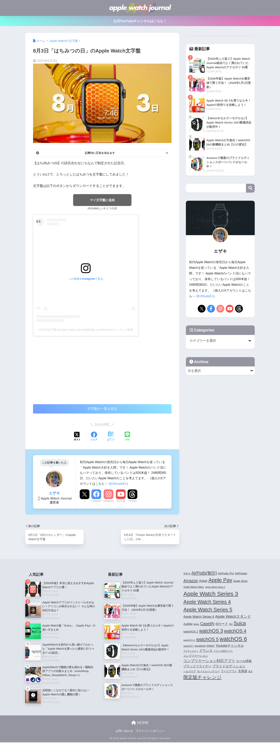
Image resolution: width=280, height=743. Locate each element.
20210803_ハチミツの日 (102, 208)
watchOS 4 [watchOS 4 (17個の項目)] (235, 631)
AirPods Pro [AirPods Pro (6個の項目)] (226, 573)
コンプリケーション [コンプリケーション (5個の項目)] (195, 655)
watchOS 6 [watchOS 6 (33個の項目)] (233, 639)
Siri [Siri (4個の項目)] (231, 624)
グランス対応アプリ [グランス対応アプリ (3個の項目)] (223, 651)
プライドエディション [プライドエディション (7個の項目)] (228, 666)
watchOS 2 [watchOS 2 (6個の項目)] (190, 631)
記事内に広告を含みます (100, 152)
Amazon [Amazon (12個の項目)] (190, 581)
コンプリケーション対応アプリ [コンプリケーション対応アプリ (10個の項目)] (209, 661)
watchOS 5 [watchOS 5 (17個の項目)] (207, 639)
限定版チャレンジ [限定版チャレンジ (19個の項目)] (202, 677)
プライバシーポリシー (149, 731)
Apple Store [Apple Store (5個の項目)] (240, 581)
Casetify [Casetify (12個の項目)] (207, 623)
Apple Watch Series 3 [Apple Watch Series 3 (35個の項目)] (210, 594)
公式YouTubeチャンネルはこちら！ (140, 21)
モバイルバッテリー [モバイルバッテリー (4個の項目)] (208, 671)
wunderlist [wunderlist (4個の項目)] (200, 646)
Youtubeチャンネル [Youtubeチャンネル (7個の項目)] (230, 645)
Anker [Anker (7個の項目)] (203, 581)
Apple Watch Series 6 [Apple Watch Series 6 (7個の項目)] (198, 617)
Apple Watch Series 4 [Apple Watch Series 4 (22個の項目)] (207, 602)
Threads (132, 501)
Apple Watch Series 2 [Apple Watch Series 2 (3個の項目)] (215, 587)
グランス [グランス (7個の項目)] (206, 651)
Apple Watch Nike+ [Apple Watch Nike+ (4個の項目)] (193, 587)
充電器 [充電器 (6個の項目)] (242, 671)
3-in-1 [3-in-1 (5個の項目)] (186, 573)
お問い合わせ (124, 731)
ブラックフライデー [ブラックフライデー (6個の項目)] (197, 666)
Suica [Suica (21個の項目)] (240, 623)
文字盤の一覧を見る (102, 409)
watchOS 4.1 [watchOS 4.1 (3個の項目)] (189, 640)
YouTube (120, 501)
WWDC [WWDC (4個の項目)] (210, 646)
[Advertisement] (65, 368)
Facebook (96, 501)
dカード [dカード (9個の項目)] (222, 624)
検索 (250, 188)
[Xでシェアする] (77, 437)
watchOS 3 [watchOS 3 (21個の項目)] (211, 631)
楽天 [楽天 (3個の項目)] (250, 671)
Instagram (108, 501)
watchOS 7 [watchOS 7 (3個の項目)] (188, 646)
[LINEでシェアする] (127, 436)
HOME (140, 723)
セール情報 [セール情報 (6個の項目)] (244, 661)
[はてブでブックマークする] (110, 437)
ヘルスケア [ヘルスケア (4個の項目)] (189, 671)
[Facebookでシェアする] (93, 437)
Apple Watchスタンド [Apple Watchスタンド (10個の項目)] (233, 617)
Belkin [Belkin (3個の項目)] (196, 624)
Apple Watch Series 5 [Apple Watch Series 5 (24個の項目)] (207, 610)
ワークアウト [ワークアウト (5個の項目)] (229, 671)
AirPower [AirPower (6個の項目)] (241, 573)
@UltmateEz (117, 483)
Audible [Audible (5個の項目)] (187, 624)
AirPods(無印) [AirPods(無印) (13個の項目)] (204, 573)
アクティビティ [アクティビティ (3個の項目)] (190, 651)
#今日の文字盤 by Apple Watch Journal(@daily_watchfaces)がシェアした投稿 (86, 329)
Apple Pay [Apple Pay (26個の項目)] (220, 581)
